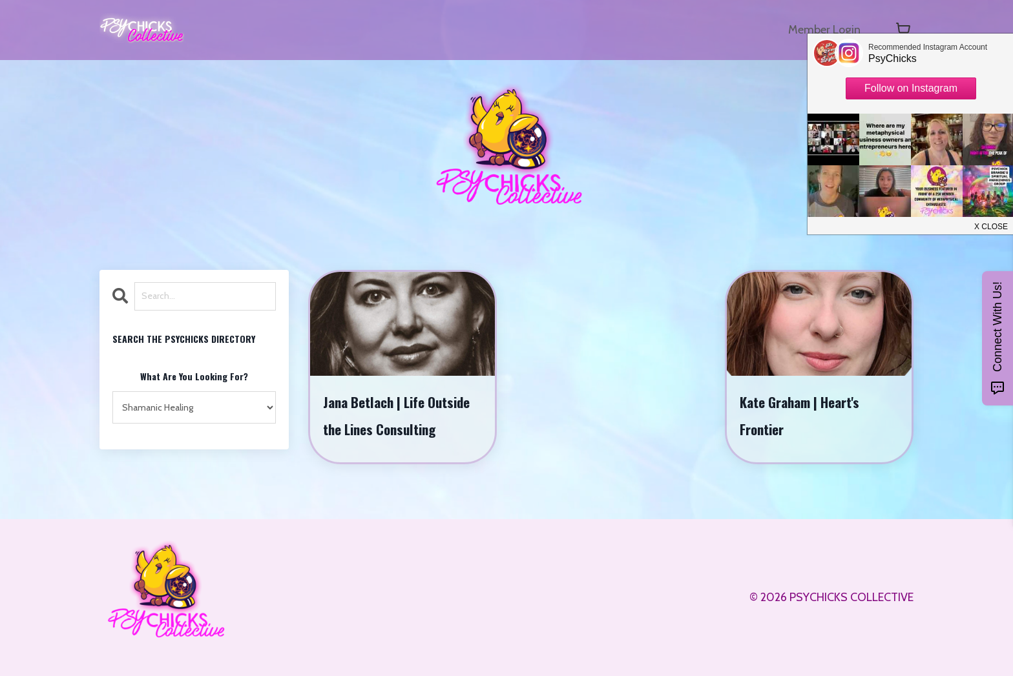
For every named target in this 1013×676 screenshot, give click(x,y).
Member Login (824, 30)
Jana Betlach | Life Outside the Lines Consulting (396, 415)
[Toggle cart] (903, 29)
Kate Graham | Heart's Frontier (799, 415)
